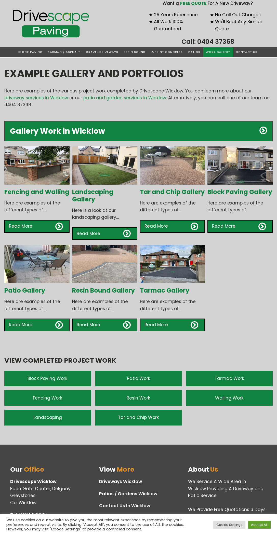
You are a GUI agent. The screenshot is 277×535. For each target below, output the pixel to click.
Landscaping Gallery (92, 195)
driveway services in (36, 98)
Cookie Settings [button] (229, 524)
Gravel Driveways (102, 52)
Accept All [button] (259, 524)
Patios (194, 52)
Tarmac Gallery (164, 290)
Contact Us (246, 52)
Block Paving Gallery (239, 192)
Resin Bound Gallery (103, 290)
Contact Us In (124, 505)
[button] (37, 226)
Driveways (120, 481)
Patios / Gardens (128, 493)
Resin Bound (135, 52)
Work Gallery (218, 52)
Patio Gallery (24, 290)
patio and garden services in (124, 98)
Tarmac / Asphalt (64, 52)
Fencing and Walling (36, 192)
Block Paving (30, 52)
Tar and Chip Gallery (172, 192)
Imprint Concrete (167, 52)
